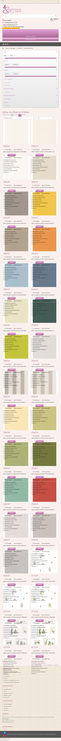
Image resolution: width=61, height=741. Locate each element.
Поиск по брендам (10, 48)
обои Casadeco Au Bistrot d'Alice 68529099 (42, 366)
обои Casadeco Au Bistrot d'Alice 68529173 (42, 545)
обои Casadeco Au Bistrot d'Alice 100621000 (43, 581)
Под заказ (7, 82)
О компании (7, 676)
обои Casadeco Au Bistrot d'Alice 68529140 (14, 545)
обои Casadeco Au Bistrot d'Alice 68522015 (42, 223)
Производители (7, 689)
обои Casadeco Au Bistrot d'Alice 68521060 (42, 187)
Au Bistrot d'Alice (28, 48)
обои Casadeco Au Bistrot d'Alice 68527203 (14, 474)
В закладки (7, 149)
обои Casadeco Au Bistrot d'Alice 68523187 (42, 259)
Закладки (6, 708)
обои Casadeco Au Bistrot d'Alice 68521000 (14, 151)
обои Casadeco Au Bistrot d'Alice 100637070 (43, 653)
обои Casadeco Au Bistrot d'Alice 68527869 (14, 509)
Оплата (5, 678)
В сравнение (18, 149)
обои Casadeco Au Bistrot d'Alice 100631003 (15, 653)
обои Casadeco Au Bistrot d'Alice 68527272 (42, 330)
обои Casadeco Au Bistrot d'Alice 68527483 (14, 366)
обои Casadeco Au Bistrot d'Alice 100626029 (15, 617)
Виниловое (8, 99)
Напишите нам (30, 39)
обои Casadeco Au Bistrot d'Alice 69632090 (14, 581)
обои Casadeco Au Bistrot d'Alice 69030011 (14, 402)
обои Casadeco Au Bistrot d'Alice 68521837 (14, 259)
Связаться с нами (8, 693)
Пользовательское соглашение (11, 682)
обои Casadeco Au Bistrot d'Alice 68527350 (42, 474)
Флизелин (7, 92)
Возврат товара (7, 695)
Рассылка (6, 710)
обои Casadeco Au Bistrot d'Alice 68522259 (14, 438)
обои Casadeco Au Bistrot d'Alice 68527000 (14, 330)
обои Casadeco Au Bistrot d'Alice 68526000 (14, 295)
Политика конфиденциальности (11, 680)
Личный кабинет (8, 704)
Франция (7, 105)
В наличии (8, 85)
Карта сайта (6, 697)
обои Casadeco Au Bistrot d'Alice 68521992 (14, 223)
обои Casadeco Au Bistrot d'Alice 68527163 (42, 438)
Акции (5, 691)
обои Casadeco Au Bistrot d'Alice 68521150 (42, 151)
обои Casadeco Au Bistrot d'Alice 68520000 (14, 187)
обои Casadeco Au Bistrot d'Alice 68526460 (42, 295)
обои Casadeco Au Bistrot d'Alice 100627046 (43, 617)
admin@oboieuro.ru (9, 722)
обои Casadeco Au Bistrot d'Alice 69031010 (42, 402)
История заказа (7, 706)
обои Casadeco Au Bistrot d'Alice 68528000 (42, 509)
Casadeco (19, 48)
